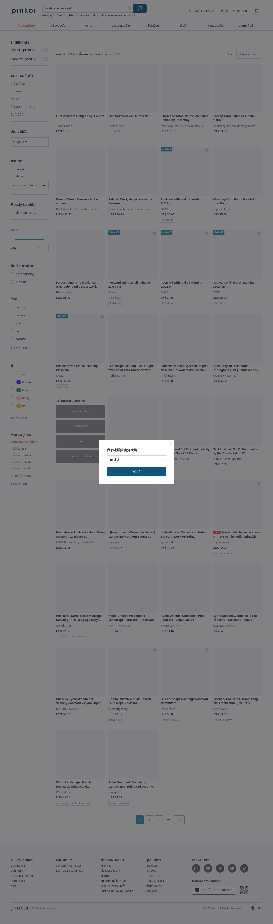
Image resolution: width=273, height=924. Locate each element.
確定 (136, 471)
